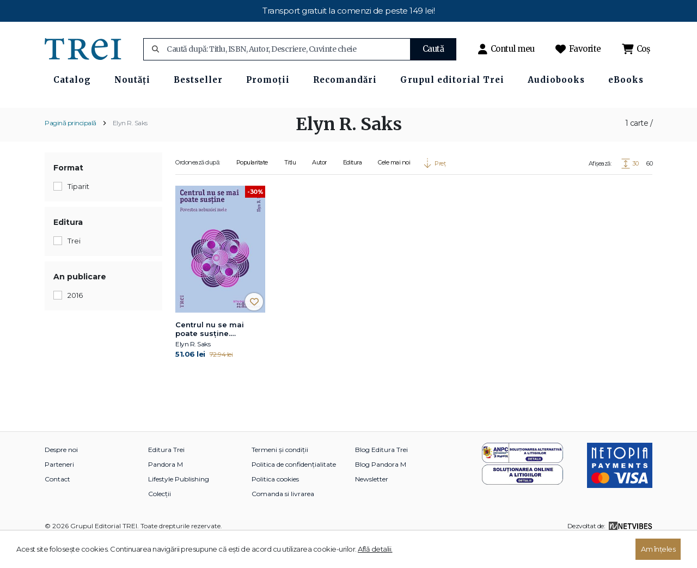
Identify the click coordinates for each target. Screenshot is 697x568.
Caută (433, 49)
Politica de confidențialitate (294, 491)
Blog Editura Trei (381, 476)
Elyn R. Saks (130, 149)
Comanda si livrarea (283, 520)
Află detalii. (375, 549)
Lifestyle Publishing (178, 506)
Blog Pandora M (380, 491)
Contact (57, 506)
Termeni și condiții (280, 476)
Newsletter (371, 506)
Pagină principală (70, 149)
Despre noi (61, 476)
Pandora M (165, 491)
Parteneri (59, 491)
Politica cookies (275, 506)
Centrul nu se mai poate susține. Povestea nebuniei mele (211, 356)
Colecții (159, 520)
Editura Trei (166, 476)
